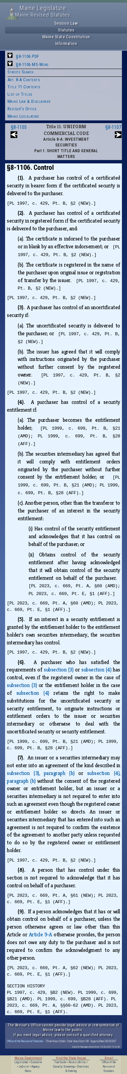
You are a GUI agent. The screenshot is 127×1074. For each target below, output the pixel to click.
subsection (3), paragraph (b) (40, 773)
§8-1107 (113, 127)
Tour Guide (60, 1062)
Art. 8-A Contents (23, 79)
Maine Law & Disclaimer (28, 101)
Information (66, 43)
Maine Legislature (23, 116)
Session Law (66, 23)
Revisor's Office (22, 108)
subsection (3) (58, 669)
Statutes (66, 29)
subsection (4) (96, 669)
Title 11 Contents (24, 86)
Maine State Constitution (66, 36)
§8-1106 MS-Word (32, 64)
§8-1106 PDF (27, 56)
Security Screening (64, 1066)
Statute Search (20, 71)
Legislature (21, 1062)
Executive (36, 1062)
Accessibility (77, 1062)
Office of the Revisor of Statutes (25, 1041)
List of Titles (20, 94)
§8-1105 (19, 127)
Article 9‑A (40, 934)
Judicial (24, 1066)
